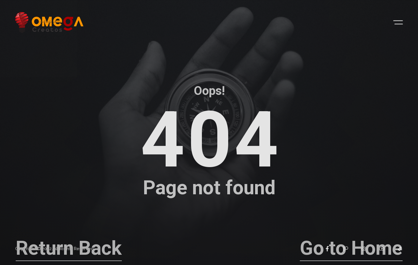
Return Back (69, 248)
